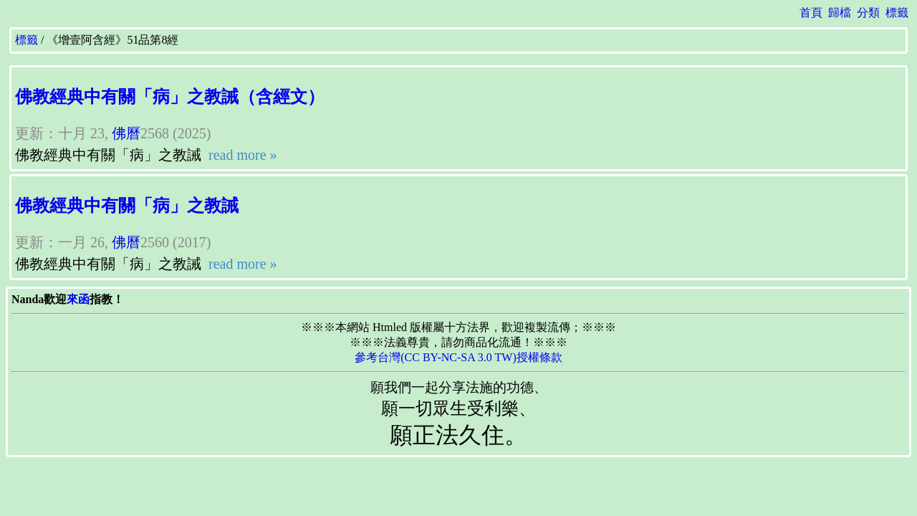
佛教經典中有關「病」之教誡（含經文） (170, 96)
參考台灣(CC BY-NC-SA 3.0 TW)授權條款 (458, 357)
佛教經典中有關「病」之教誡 (127, 205)
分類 (868, 12)
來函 (78, 299)
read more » (241, 155)
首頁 (811, 12)
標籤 (896, 12)
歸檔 (839, 12)
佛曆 (126, 133)
